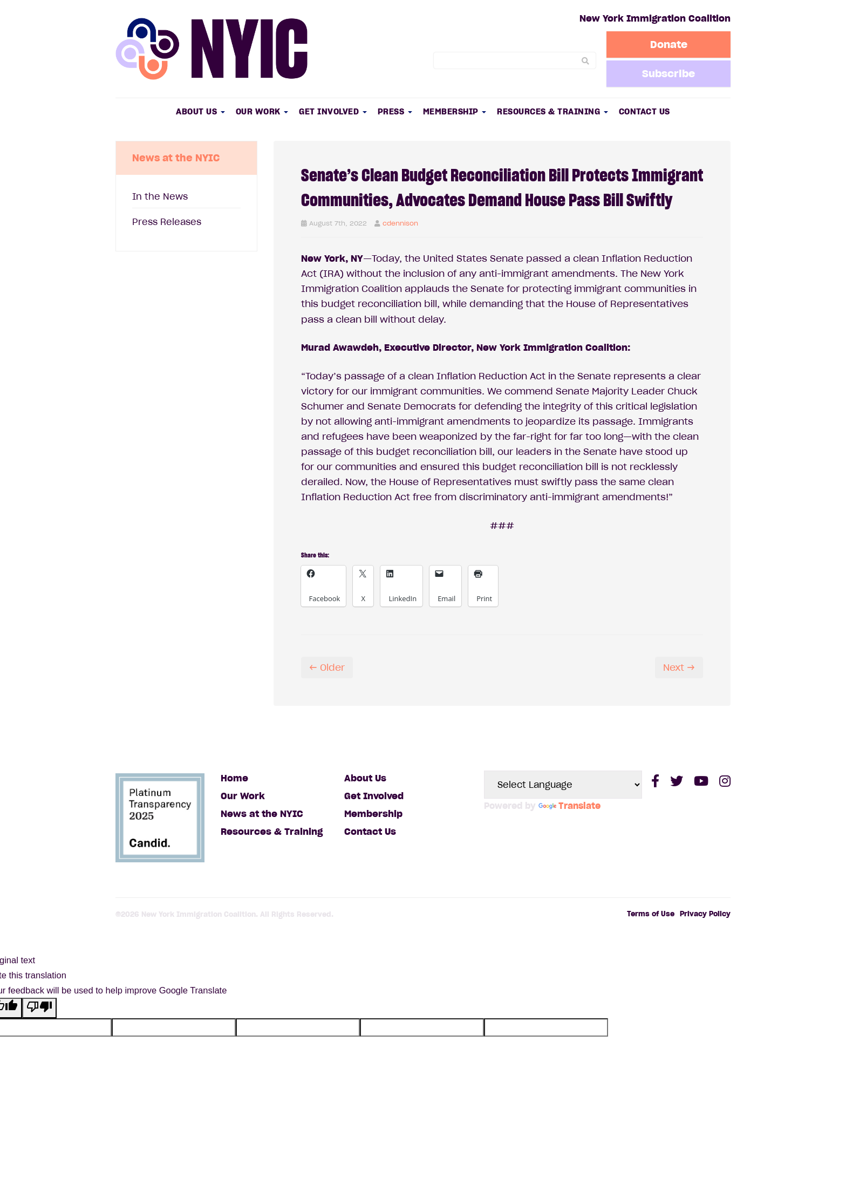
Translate (569, 805)
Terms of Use (650, 913)
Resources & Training (552, 111)
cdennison (400, 223)
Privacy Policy (705, 913)
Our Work (262, 111)
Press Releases (166, 221)
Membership (455, 111)
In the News (160, 196)
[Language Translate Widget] (563, 785)
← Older (327, 667)
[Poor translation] (39, 1008)
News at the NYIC (262, 814)
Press (395, 111)
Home (234, 778)
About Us (200, 111)
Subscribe (668, 73)
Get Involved (333, 111)
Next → (679, 667)
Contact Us (644, 111)
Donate (668, 44)
